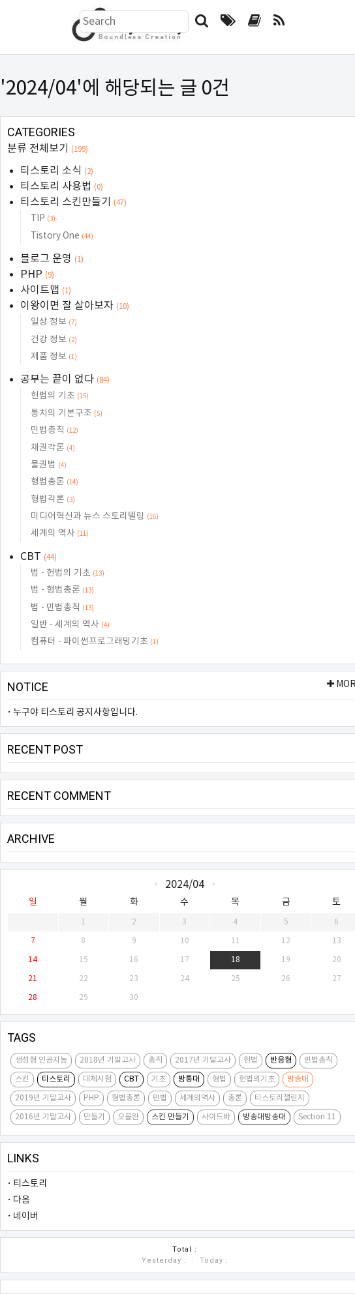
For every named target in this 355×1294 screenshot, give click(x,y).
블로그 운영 (52, 259)
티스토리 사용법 (61, 186)
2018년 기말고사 (108, 1060)
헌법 (250, 1060)
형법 (219, 1079)
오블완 (128, 1117)
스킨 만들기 (170, 1117)
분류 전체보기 (47, 148)
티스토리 (56, 1079)
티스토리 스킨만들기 (73, 202)
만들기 (94, 1117)
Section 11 (317, 1117)
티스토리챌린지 (280, 1098)
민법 (160, 1098)
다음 (21, 1200)
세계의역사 (197, 1098)
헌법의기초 (257, 1079)
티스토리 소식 (56, 171)
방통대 (189, 1079)
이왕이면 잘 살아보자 (74, 306)
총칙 (155, 1060)
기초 (158, 1079)
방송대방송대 (264, 1117)
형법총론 (126, 1098)
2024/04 (184, 884)
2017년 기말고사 (203, 1060)
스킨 (22, 1079)
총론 (235, 1098)
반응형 (281, 1060)
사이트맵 (45, 290)
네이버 (26, 1216)
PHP (37, 274)
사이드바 (216, 1117)
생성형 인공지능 (41, 1060)
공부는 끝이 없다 (65, 379)
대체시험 (97, 1079)
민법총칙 (318, 1060)
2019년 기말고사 (43, 1098)
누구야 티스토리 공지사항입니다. (75, 712)
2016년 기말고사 (43, 1117)
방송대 (298, 1079)
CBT (38, 557)
